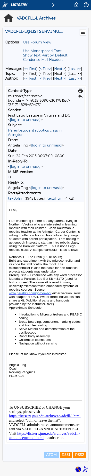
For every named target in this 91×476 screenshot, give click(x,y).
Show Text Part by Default (45, 55)
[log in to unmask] (25, 120)
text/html (55, 198)
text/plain (16, 198)
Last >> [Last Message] (75, 69)
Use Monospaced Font (42, 51)
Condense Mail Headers (43, 59)
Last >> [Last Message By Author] (75, 78)
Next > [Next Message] (59, 69)
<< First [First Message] (30, 69)
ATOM (51, 455)
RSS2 (79, 455)
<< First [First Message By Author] (30, 78)
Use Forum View (37, 42)
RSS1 (66, 455)
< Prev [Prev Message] (45, 69)
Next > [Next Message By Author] (59, 78)
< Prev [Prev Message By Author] (45, 78)
